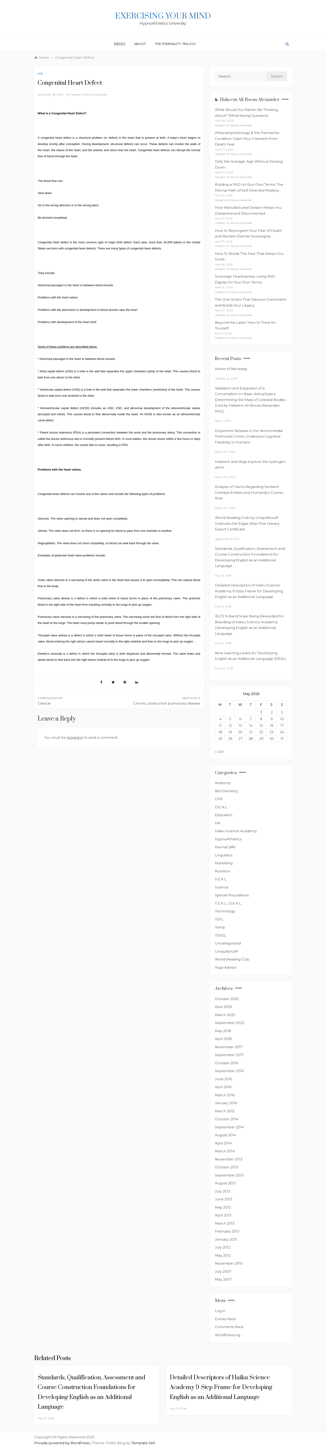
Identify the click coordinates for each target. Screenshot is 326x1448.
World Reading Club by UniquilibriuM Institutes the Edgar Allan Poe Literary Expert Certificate (247, 523)
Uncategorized (228, 943)
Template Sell (143, 1443)
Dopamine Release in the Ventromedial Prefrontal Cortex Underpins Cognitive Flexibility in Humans (249, 436)
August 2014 (225, 1135)
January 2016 (226, 1103)
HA (40, 74)
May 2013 (223, 1207)
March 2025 (225, 1015)
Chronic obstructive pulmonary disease (166, 703)
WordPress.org (227, 1335)
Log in (220, 1311)
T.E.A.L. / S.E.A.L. (228, 903)
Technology (225, 911)
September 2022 (229, 1023)
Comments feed (229, 1327)
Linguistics (223, 855)
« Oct (219, 752)
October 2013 (226, 1167)
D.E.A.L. (221, 807)
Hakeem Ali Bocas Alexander (89, 94)
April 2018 (223, 1039)
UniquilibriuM (226, 951)
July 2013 (222, 1191)
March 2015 (225, 1111)
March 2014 (225, 1151)
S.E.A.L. (221, 879)
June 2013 (223, 1199)
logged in (75, 737)
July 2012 (222, 1247)
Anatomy (223, 783)
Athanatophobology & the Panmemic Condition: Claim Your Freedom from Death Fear (247, 138)
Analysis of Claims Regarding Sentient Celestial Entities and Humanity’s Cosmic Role (249, 492)
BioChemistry (226, 791)
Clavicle (44, 703)
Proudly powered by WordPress (62, 1443)
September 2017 (229, 1055)
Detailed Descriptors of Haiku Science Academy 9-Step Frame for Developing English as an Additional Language (249, 591)
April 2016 (223, 1087)
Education (223, 815)
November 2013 (228, 1159)
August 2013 (225, 1183)
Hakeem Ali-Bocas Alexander (249, 100)
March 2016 (225, 1095)
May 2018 (223, 1031)
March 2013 (225, 1223)
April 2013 (223, 1215)
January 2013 (226, 1239)
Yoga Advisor (226, 967)
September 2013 (229, 1175)
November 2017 (228, 1047)
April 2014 (223, 1143)
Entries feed (225, 1319)
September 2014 (229, 1127)
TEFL (219, 919)
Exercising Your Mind (163, 16)
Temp (220, 927)
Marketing (224, 863)
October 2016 (226, 1063)
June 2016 (223, 1079)
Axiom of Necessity (231, 369)
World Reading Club (232, 959)
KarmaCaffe (225, 847)
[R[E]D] (119, 44)
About (140, 44)
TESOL (220, 935)
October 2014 (226, 1119)
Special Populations (232, 895)
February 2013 (227, 1231)
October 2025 (227, 999)
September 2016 (229, 1071)
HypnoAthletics (228, 839)
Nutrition (222, 871)
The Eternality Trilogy (175, 44)
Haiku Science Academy (236, 831)
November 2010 (229, 1263)
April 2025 (223, 1007)
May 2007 (223, 1279)
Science (221, 887)
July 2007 (223, 1271)
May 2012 (223, 1255)
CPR (218, 799)
